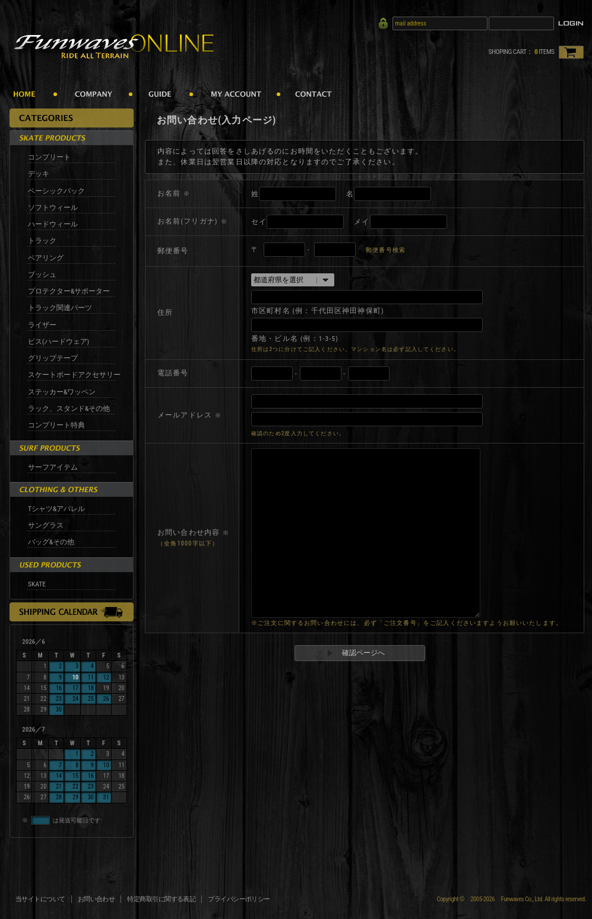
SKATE (37, 584)
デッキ (38, 174)
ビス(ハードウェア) (58, 341)
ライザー (42, 325)
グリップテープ (53, 358)
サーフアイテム (53, 467)
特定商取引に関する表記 (161, 899)
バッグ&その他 (51, 542)
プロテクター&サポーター (69, 291)
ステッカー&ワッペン (62, 392)
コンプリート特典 (56, 425)
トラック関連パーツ (60, 308)
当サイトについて (40, 899)
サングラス (46, 525)
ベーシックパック (56, 191)
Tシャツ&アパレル (56, 509)
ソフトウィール (53, 207)
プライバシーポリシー (239, 899)
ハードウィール (53, 224)
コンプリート (49, 157)
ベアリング (46, 258)
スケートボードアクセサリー (74, 375)
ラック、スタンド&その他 (69, 408)
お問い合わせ (96, 899)
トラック (42, 241)
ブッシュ (42, 274)
